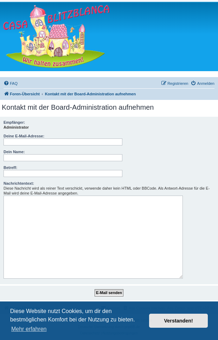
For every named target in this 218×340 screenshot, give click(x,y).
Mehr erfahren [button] (29, 329)
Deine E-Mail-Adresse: (24, 136)
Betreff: (10, 167)
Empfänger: (14, 122)
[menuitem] (11, 83)
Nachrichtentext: (19, 183)
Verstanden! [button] (178, 321)
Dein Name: (14, 152)
